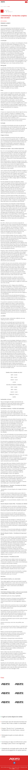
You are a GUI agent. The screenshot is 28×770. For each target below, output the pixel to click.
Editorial (5, 6)
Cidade (8, 6)
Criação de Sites (17, 767)
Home (2, 6)
